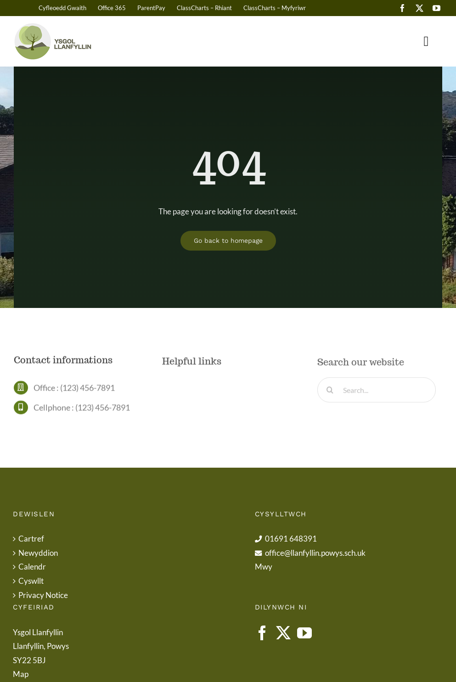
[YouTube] (304, 633)
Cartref (31, 538)
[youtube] (436, 8)
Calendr (32, 566)
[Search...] (376, 392)
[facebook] (402, 8)
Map (20, 674)
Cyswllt (31, 581)
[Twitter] (283, 633)
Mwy (263, 566)
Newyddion (38, 553)
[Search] (330, 392)
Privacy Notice (43, 595)
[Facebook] (262, 633)
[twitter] (419, 8)
